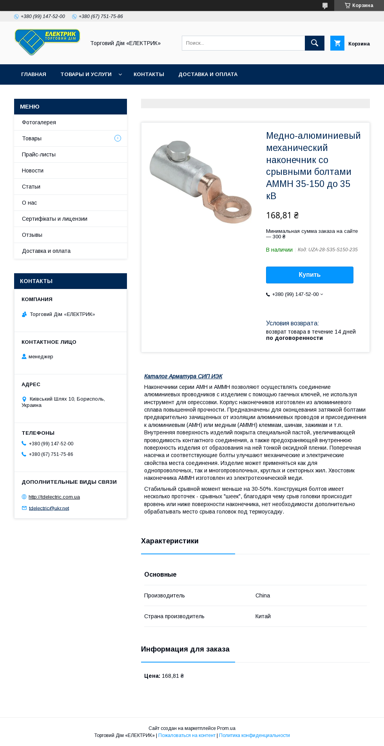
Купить (310, 274)
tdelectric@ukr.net (49, 508)
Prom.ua (226, 728)
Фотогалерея (39, 122)
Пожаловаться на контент (187, 735)
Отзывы (32, 235)
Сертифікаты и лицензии (54, 219)
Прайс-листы (39, 154)
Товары (32, 138)
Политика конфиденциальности (254, 735)
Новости (32, 170)
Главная (33, 74)
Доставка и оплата (207, 74)
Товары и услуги (86, 74)
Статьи (31, 186)
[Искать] (314, 43)
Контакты (149, 74)
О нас (29, 203)
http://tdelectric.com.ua (54, 497)
